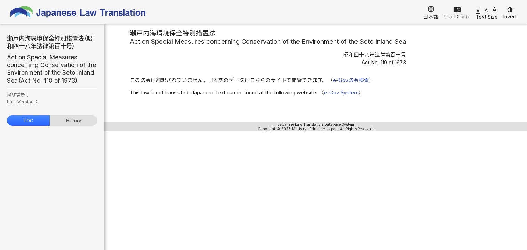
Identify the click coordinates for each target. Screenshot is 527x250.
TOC (28, 120)
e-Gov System (341, 93)
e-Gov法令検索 (351, 80)
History (73, 120)
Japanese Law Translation (78, 12)
